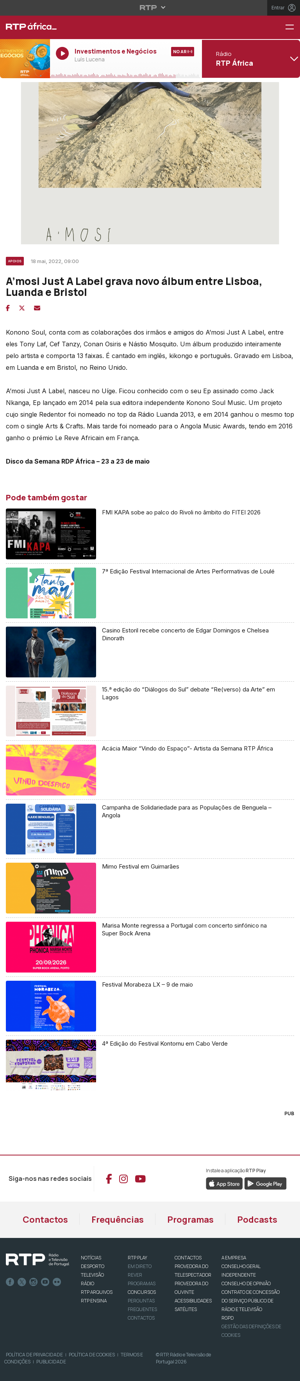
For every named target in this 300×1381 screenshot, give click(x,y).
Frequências (117, 1219)
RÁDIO (87, 1283)
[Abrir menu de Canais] (250, 58)
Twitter (22, 1282)
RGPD (227, 1318)
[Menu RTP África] (292, 27)
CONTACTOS (188, 1257)
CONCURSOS (142, 1292)
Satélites (186, 1309)
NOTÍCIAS (91, 1257)
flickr (57, 1282)
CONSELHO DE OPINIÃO (246, 1283)
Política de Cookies (92, 1354)
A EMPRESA (233, 1257)
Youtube (45, 1282)
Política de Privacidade (34, 1354)
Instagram (33, 1282)
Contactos (45, 1219)
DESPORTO (92, 1266)
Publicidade (51, 1361)
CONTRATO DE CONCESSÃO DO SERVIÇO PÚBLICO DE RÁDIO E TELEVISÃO (250, 1301)
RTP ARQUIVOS (96, 1292)
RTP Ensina (94, 1300)
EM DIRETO (140, 1266)
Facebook (10, 1282)
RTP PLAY (137, 1257)
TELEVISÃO (92, 1275)
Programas (190, 1219)
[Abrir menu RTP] (150, 7)
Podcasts (257, 1219)
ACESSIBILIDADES (193, 1300)
